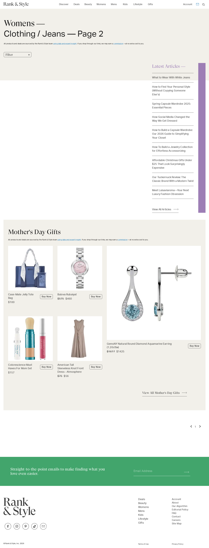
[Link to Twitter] (43, 528)
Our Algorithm (179, 506)
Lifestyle (143, 519)
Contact (176, 516)
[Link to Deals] (76, 4)
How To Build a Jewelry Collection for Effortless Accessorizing (172, 149)
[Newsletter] (197, 4)
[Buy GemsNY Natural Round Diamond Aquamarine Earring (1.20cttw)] (154, 346)
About (175, 503)
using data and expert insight (64, 44)
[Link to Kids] (125, 4)
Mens (141, 511)
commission (118, 44)
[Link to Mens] (113, 4)
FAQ (174, 513)
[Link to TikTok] (34, 528)
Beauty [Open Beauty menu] (88, 4)
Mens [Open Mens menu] (114, 4)
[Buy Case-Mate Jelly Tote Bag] (30, 296)
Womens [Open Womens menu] (101, 4)
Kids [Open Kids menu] (125, 4)
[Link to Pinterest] (25, 528)
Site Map (177, 523)
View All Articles (161, 209)
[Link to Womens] (101, 4)
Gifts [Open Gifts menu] (150, 4)
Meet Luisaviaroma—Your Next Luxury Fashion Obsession (170, 192)
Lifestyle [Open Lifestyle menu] (137, 4)
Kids (141, 515)
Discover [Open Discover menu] (64, 4)
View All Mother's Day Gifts (161, 393)
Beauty (142, 503)
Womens (143, 507)
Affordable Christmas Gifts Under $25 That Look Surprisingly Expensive (172, 164)
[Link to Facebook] (8, 528)
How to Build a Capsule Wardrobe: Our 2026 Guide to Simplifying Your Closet (172, 134)
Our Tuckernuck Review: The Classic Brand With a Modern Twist (173, 179)
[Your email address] (156, 471)
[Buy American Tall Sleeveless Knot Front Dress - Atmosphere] (79, 369)
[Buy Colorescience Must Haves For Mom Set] (30, 367)
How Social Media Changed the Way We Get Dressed (171, 119)
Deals (141, 499)
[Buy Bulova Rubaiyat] (79, 294)
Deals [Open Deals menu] (77, 4)
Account (187, 4)
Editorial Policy (180, 510)
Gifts (141, 523)
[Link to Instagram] (16, 528)
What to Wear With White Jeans (171, 77)
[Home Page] (17, 4)
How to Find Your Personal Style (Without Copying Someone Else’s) (171, 91)
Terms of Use (143, 544)
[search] (204, 4)
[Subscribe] (185, 471)
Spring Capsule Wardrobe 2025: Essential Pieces (171, 106)
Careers (176, 520)
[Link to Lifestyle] (138, 4)
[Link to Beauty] (88, 4)
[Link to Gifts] (150, 4)
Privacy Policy (177, 544)
